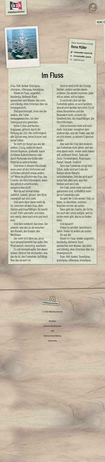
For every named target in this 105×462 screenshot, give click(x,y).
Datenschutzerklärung (52, 335)
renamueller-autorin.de (83, 53)
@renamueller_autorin (82, 56)
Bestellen (52, 321)
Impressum (52, 340)
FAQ (52, 330)
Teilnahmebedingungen (52, 325)
